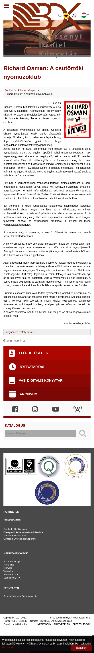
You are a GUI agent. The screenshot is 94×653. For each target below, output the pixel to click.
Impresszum (44, 624)
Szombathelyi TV (11, 578)
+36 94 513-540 (46, 621)
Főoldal (9, 90)
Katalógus (15, 425)
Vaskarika (8, 571)
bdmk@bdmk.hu (19, 624)
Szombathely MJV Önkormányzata (20, 596)
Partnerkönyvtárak (12, 520)
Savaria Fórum (10, 574)
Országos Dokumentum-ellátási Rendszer (23, 532)
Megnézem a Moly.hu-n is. (20, 332)
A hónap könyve (27, 90)
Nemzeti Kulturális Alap (14, 535)
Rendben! (81, 647)
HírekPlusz (8, 565)
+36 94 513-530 (19, 621)
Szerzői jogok (82, 624)
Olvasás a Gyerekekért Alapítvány (19, 539)
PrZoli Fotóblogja (11, 561)
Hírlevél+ (7, 568)
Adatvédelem (62, 624)
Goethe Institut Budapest (15, 529)
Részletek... (8, 647)
